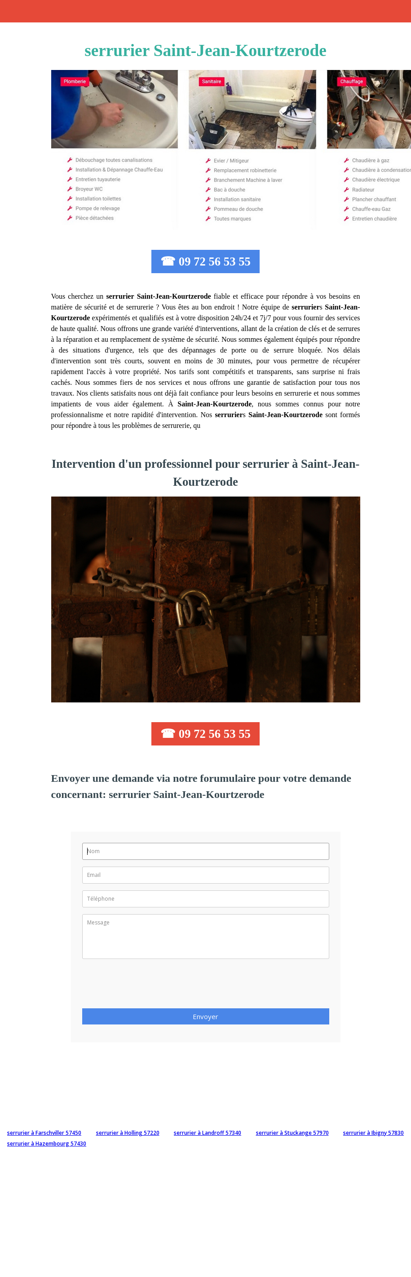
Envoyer (205, 1016)
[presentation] (150, 986)
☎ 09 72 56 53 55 (205, 261)
